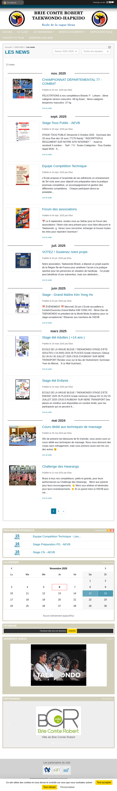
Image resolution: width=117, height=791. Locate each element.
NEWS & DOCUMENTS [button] (71, 32)
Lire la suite (47, 108)
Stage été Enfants (55, 380)
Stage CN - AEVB (44, 552)
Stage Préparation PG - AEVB (51, 544)
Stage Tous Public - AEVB (61, 123)
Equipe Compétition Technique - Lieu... (57, 536)
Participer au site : (103, 2)
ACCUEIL (7, 32)
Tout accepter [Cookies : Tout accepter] (104, 782)
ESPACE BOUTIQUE (101, 32)
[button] (9, 724)
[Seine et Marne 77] (66, 770)
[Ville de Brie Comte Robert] (56, 770)
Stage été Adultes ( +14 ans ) (63, 337)
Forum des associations (59, 209)
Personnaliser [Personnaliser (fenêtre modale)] (67, 787)
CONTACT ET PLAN (13, 38)
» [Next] (63, 511)
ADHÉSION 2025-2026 (41, 38)
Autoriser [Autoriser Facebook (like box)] (72, 631)
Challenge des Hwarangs (60, 466)
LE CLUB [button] (22, 32)
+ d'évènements (100, 530)
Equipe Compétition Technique (64, 166)
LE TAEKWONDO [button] (43, 32)
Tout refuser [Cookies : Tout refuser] (49, 787)
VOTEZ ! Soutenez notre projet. (65, 252)
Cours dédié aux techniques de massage (72, 427)
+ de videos (109, 639)
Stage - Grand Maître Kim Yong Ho (67, 294)
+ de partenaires (107, 699)
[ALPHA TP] (47, 770)
